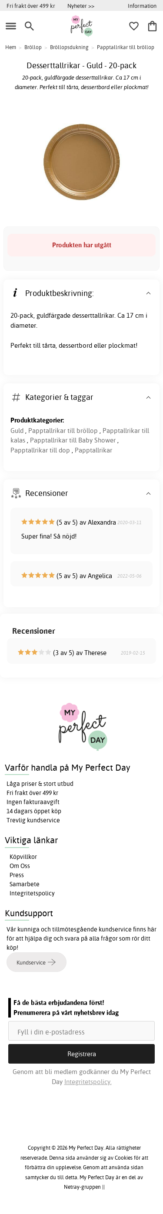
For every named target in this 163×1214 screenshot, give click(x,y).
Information (142, 5)
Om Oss (20, 866)
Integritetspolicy (32, 893)
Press (17, 875)
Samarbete (25, 884)
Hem (10, 47)
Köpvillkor (23, 857)
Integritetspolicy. (88, 1082)
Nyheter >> (80, 5)
